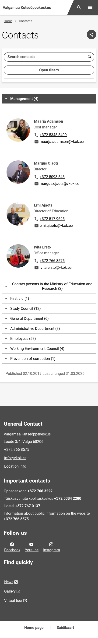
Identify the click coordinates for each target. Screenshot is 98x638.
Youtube (31, 546)
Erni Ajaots (43, 205)
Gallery (10, 591)
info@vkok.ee (15, 458)
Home (8, 21)
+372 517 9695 (49, 219)
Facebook (12, 546)
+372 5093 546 (49, 177)
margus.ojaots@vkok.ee (56, 184)
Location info (15, 466)
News (8, 582)
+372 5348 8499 (50, 135)
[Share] (91, 34)
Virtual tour (13, 600)
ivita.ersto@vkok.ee (52, 268)
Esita (90, 57)
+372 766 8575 (49, 261)
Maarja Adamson (48, 121)
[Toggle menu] (90, 7)
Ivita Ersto (42, 247)
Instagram (51, 546)
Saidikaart (65, 627)
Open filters (49, 70)
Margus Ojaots (46, 163)
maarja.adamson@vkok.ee (59, 142)
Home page (34, 627)
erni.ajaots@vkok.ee (53, 226)
